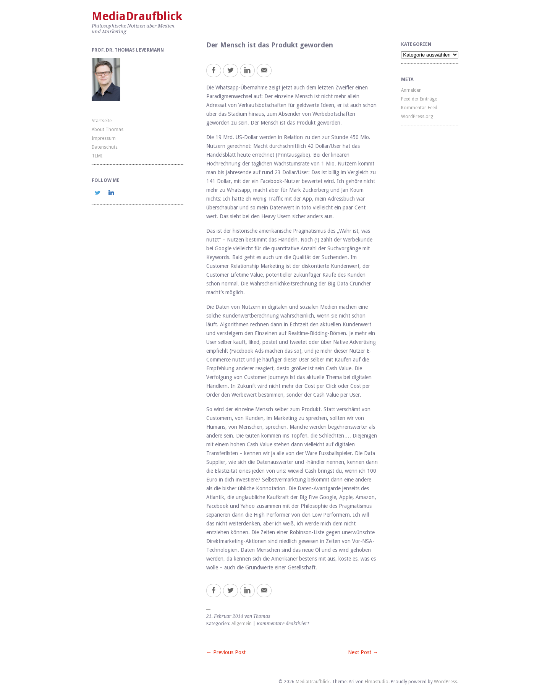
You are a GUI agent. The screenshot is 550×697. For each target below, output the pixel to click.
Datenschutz (105, 147)
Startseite (102, 120)
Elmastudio (376, 681)
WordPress (445, 681)
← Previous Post (226, 652)
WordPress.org (417, 116)
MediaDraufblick (137, 16)
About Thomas (107, 129)
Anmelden (411, 90)
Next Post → (363, 652)
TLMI (97, 156)
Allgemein (241, 623)
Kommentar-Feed (419, 107)
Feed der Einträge (419, 99)
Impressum (104, 138)
